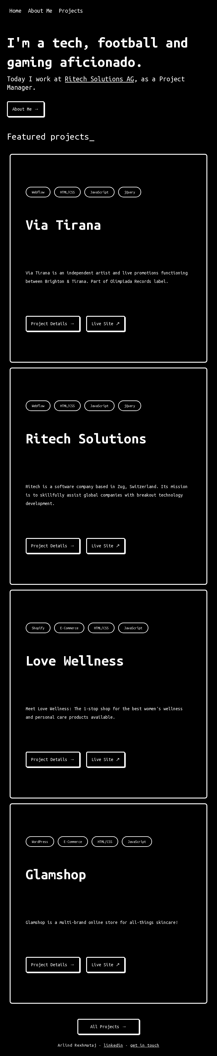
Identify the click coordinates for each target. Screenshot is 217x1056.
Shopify (38, 628)
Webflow (38, 192)
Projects (71, 11)
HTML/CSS (67, 192)
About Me (40, 11)
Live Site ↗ (106, 323)
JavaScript (99, 192)
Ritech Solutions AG (99, 79)
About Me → (25, 109)
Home (15, 11)
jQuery (129, 192)
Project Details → (53, 323)
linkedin (113, 1045)
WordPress (40, 842)
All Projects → (108, 1026)
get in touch (144, 1045)
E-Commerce (69, 628)
